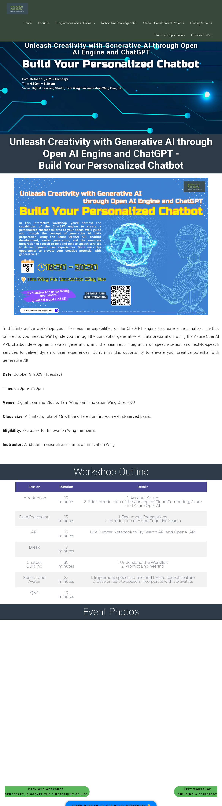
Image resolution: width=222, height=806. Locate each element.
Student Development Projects (163, 26)
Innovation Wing (201, 38)
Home (28, 26)
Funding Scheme (201, 26)
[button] (47, 791)
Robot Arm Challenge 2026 (119, 26)
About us (44, 26)
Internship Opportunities (169, 38)
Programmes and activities (73, 26)
